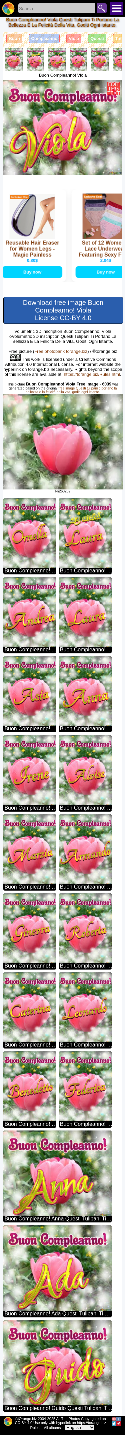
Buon (14, 38)
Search (102, 8)
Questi (97, 38)
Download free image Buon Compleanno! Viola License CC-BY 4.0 (63, 310)
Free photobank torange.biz (60, 351)
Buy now (33, 272)
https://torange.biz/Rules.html (92, 374)
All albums (52, 1428)
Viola (74, 38)
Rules (35, 1428)
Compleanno (44, 38)
